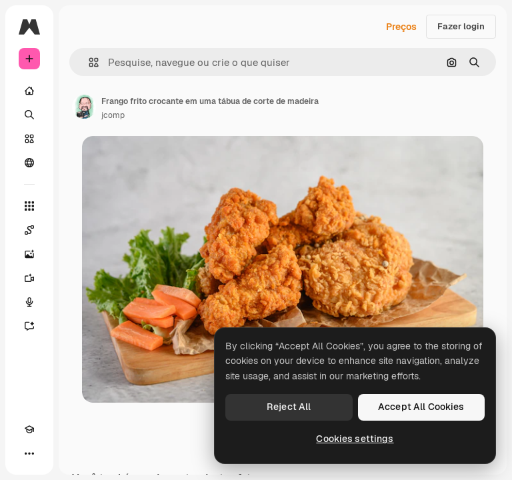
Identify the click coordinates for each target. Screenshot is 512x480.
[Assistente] (29, 326)
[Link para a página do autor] (84, 107)
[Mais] (29, 453)
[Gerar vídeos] (29, 278)
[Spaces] (29, 230)
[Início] (29, 90)
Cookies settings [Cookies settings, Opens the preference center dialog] (354, 439)
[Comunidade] (29, 162)
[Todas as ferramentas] (29, 206)
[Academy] (29, 429)
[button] (88, 62)
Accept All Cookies (421, 407)
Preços (401, 27)
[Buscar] (29, 114)
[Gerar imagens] (29, 254)
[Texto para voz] (29, 302)
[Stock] (29, 138)
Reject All (289, 407)
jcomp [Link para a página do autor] (113, 115)
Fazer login (461, 26)
